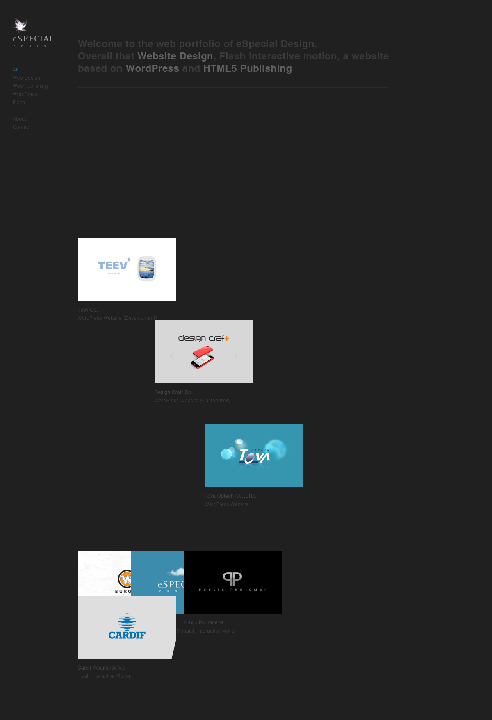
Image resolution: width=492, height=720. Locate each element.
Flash (19, 101)
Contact (22, 126)
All (15, 69)
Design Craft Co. (154, 543)
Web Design (26, 77)
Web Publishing (30, 85)
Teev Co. (87, 416)
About (19, 118)
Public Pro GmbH (203, 622)
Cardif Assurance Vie (101, 667)
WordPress (25, 93)
